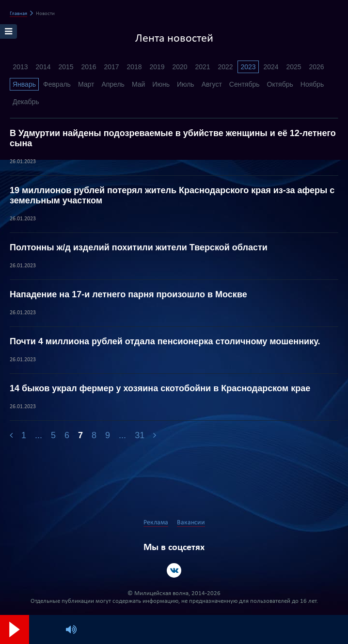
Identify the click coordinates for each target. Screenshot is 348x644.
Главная (18, 13)
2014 (42, 67)
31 (139, 435)
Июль (185, 84)
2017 (111, 67)
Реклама (155, 522)
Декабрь (26, 102)
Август (212, 84)
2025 (293, 67)
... (38, 435)
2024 (270, 67)
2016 (88, 67)
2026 (316, 67)
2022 (225, 67)
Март (86, 84)
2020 (179, 67)
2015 (65, 67)
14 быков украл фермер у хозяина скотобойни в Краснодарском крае (160, 388)
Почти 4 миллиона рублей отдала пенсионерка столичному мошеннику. (165, 341)
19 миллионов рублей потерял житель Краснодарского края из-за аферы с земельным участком (172, 195)
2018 (134, 67)
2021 (202, 67)
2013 (20, 67)
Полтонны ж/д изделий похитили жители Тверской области (139, 247)
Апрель (113, 84)
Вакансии (191, 522)
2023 (247, 67)
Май (138, 84)
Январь (24, 84)
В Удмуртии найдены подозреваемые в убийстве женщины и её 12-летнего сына (173, 138)
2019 (156, 67)
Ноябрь (312, 84)
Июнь (161, 84)
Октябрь (280, 84)
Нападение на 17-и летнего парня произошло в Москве (128, 294)
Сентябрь (244, 84)
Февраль (57, 84)
